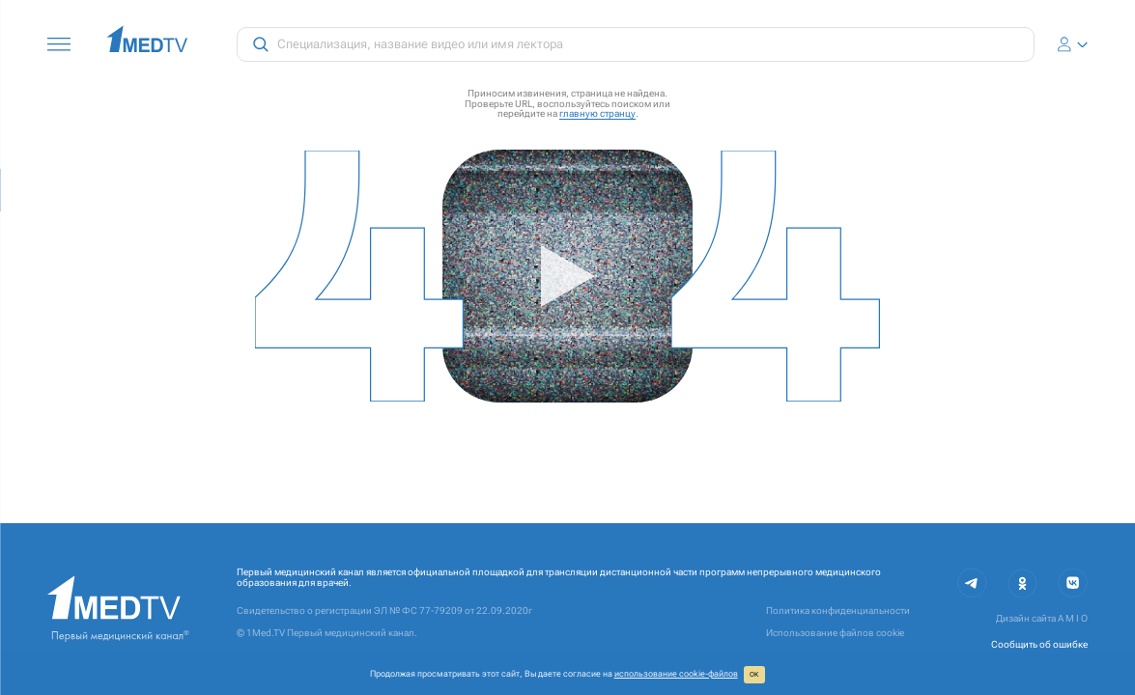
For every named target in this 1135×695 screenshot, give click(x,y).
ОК (754, 674)
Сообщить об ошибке (1039, 644)
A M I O (1073, 618)
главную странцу (597, 113)
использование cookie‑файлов (676, 674)
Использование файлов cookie (835, 632)
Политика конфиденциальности (838, 610)
